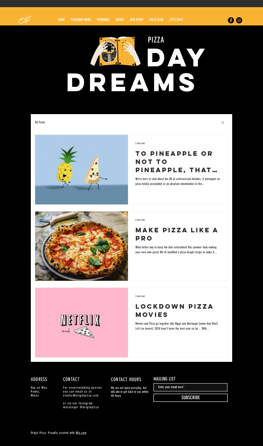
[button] (223, 123)
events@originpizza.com (80, 395)
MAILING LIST (164, 378)
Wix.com (81, 433)
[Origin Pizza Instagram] (239, 20)
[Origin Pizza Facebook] (231, 20)
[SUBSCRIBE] (190, 398)
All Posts (40, 122)
